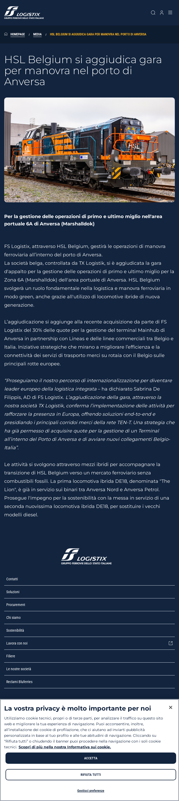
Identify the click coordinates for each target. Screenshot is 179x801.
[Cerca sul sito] (153, 12)
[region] (89, 750)
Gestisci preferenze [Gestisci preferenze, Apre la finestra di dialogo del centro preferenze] (90, 791)
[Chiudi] (170, 707)
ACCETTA (90, 758)
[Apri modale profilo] (161, 12)
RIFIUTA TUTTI (91, 775)
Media (37, 34)
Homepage (17, 34)
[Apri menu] (170, 12)
